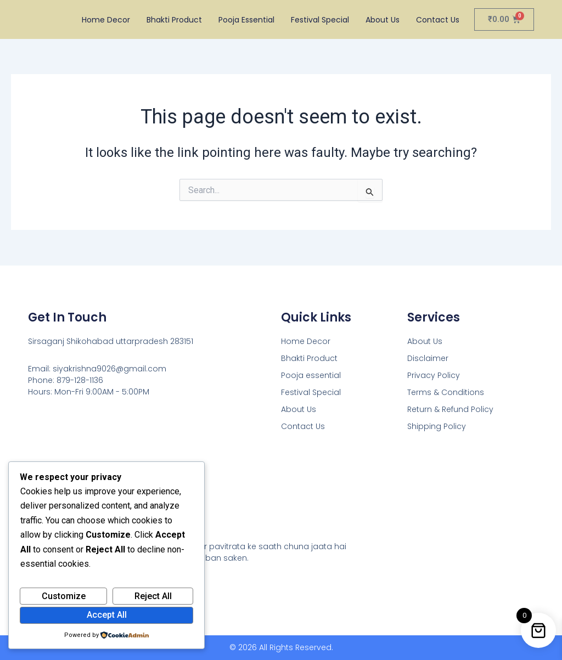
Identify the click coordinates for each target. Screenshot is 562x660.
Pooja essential (246, 19)
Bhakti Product (174, 19)
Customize (64, 596)
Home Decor (106, 19)
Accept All (107, 615)
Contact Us (437, 19)
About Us (383, 19)
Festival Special (320, 19)
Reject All (153, 596)
